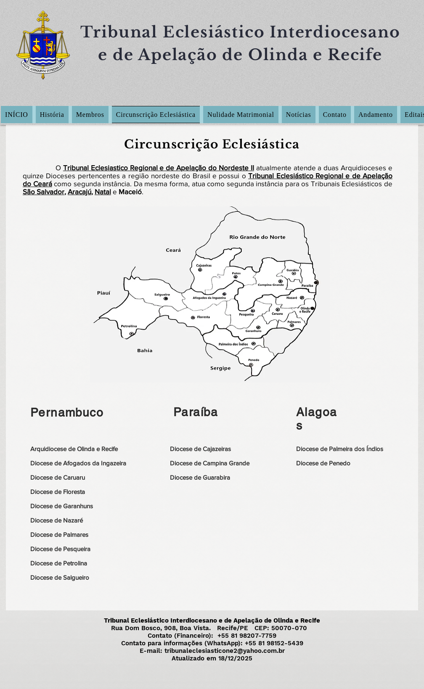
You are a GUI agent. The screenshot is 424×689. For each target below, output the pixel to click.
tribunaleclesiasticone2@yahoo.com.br (224, 651)
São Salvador (43, 191)
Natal (103, 191)
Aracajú (79, 191)
